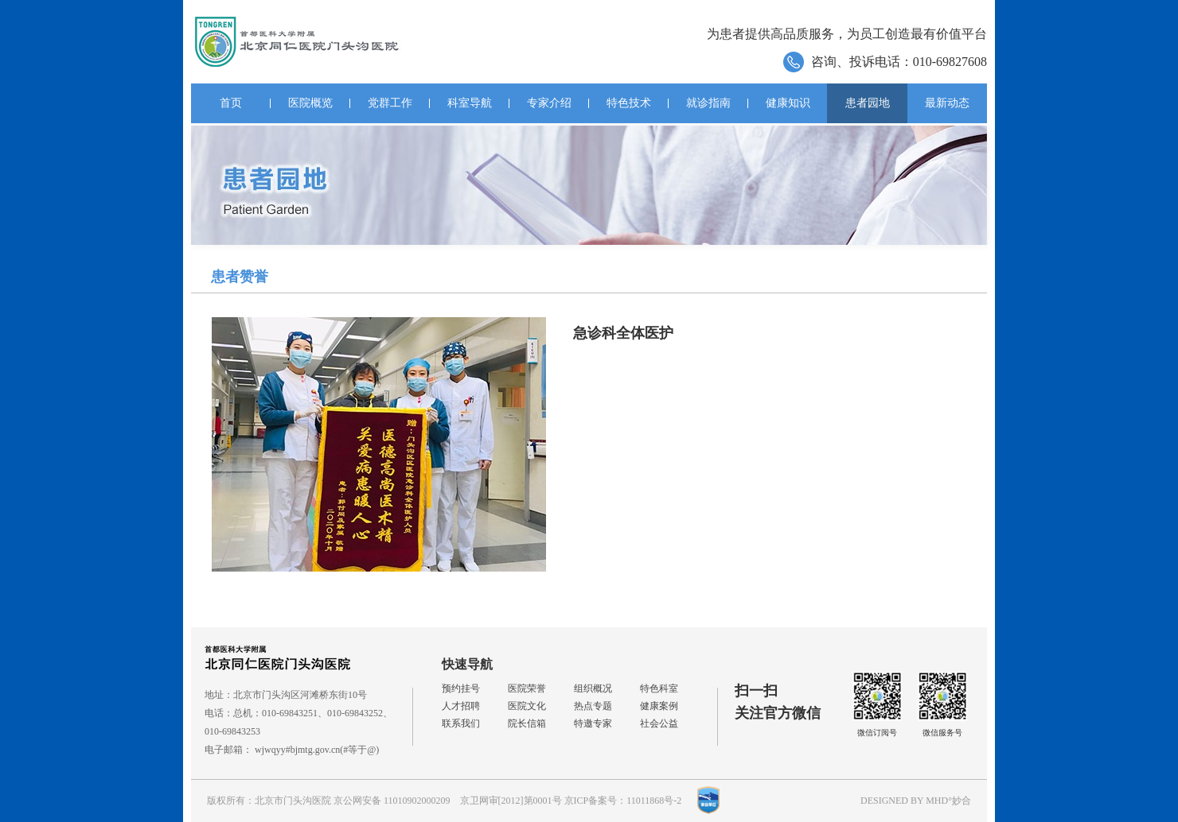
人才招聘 (461, 706)
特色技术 (629, 103)
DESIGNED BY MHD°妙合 (915, 800)
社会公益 (659, 723)
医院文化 (527, 706)
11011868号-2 (653, 800)
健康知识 (788, 103)
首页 (231, 103)
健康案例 (659, 706)
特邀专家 (593, 723)
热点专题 (593, 706)
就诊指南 (708, 103)
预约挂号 (461, 688)
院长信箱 (527, 723)
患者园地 (867, 103)
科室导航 (469, 103)
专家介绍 (549, 103)
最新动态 (947, 103)
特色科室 (659, 688)
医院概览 (310, 103)
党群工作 (390, 103)
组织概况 (593, 688)
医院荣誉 (527, 688)
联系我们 (461, 723)
